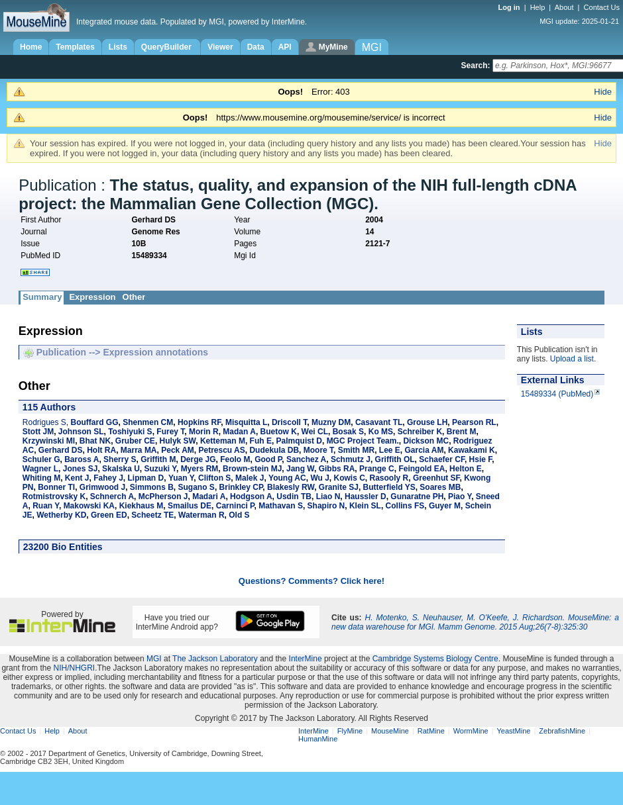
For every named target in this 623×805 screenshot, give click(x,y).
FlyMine (350, 731)
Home (31, 47)
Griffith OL (395, 459)
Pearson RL (474, 422)
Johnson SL (81, 431)
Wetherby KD (61, 515)
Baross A (81, 459)
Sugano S (196, 487)
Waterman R (201, 515)
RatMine (431, 731)
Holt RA (101, 450)
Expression (92, 297)
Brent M (462, 431)
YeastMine (513, 731)
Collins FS (405, 505)
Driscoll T (289, 422)
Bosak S (348, 431)
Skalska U (121, 468)
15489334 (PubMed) (557, 394)
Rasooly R (389, 478)
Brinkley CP (241, 487)
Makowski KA (89, 505)
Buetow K (278, 431)
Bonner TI (56, 487)
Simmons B (152, 487)
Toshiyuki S (130, 431)
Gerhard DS (60, 450)
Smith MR (356, 450)
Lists (118, 47)
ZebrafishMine (562, 731)
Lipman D (146, 478)
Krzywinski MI (49, 441)
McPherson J (163, 496)
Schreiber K (420, 431)
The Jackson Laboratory (215, 658)
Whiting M (41, 478)
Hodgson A (251, 496)
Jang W (300, 468)
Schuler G (41, 459)
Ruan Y (45, 505)
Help (537, 7)
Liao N (328, 496)
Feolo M (235, 459)
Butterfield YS (389, 487)
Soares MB (440, 487)
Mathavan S (280, 505)
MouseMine (390, 731)
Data (255, 47)
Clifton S (214, 478)
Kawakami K (471, 450)
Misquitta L (246, 422)
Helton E (465, 468)
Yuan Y (181, 478)
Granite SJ (339, 487)
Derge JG (197, 459)
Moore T (318, 450)
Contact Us (602, 7)
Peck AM (177, 450)
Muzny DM (331, 422)
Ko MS (380, 431)
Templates (75, 47)
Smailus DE (189, 505)
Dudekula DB (274, 450)
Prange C (376, 468)
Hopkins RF (199, 422)
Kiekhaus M (141, 505)
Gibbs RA (337, 468)
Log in (510, 7)
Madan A (239, 431)
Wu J (319, 478)
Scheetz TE (152, 515)
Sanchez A (306, 459)
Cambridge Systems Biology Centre (435, 658)
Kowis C (349, 478)
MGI (154, 658)
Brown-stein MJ (252, 468)
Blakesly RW (290, 487)
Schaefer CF (442, 459)
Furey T (170, 431)
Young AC (287, 478)
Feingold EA (421, 468)
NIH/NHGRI (74, 668)
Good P (268, 459)
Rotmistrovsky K (54, 496)
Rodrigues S (44, 422)
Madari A (208, 496)
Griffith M (158, 459)
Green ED (109, 515)
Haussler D (365, 496)
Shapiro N (326, 505)
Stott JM (38, 431)
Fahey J (108, 478)
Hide (603, 92)
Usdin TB (294, 496)
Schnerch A (112, 496)
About (564, 7)
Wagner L (40, 468)
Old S (239, 515)
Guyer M (445, 505)
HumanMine (317, 739)
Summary (42, 297)
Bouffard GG (95, 422)
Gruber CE (135, 441)
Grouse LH (427, 422)
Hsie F (480, 459)
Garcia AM (423, 450)
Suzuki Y (160, 468)
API (285, 47)
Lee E (389, 450)
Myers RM (200, 468)
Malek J (249, 478)
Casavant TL (378, 422)
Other (134, 297)
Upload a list (572, 358)
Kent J (77, 478)
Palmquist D (299, 441)
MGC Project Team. (363, 441)
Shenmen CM (148, 422)
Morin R (204, 431)
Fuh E (261, 441)
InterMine (305, 658)
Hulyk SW (178, 441)
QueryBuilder (167, 47)
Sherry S (119, 459)
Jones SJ (80, 468)
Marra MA (139, 450)
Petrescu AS (221, 450)
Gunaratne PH (416, 496)
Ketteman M (222, 441)
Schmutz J (350, 459)
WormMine (470, 731)
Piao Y (459, 496)
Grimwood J (102, 487)
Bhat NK (95, 441)
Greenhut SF (436, 478)
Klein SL (365, 505)
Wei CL (315, 431)
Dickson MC (426, 441)
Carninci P (235, 505)
